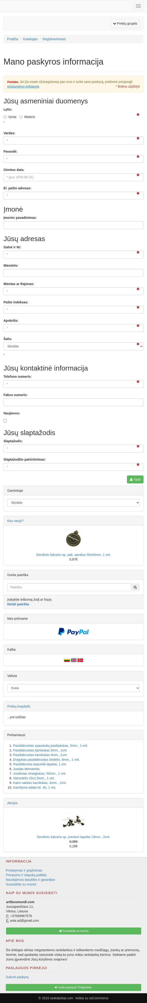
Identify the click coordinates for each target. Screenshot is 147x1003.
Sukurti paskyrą (17, 977)
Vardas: (9, 133)
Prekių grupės (126, 23)
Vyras (10, 117)
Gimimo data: (14, 170)
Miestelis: (11, 265)
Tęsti (135, 479)
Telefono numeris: (18, 376)
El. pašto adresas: (18, 188)
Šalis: (8, 339)
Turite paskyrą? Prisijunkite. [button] (73, 987)
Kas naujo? (15, 521)
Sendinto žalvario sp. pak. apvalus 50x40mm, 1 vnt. (73, 555)
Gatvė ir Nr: (12, 247)
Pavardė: (10, 151)
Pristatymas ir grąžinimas (24, 870)
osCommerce (98, 998)
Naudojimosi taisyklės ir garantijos (30, 880)
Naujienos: (12, 413)
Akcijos (12, 803)
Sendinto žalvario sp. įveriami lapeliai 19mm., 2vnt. (73, 837)
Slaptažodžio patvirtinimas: (25, 459)
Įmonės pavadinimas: (20, 218)
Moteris (27, 117)
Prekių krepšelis (18, 706)
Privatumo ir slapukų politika (26, 875)
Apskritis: (11, 320)
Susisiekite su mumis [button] (73, 931)
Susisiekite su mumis (21, 884)
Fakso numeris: (16, 395)
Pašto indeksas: (16, 302)
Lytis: (8, 109)
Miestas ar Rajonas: (19, 284)
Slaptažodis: (13, 441)
